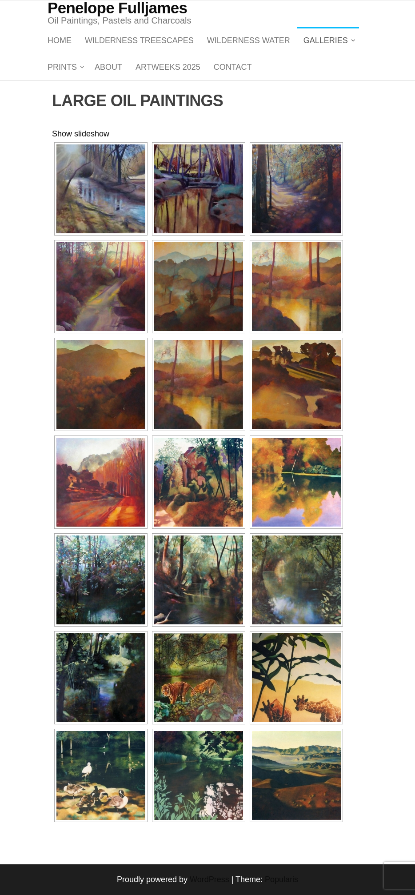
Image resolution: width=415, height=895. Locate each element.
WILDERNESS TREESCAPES (139, 40)
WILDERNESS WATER (248, 40)
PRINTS (62, 67)
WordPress (209, 879)
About (108, 67)
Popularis (281, 879)
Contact (233, 67)
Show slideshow (80, 133)
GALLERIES (325, 40)
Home (60, 40)
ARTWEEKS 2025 (168, 67)
